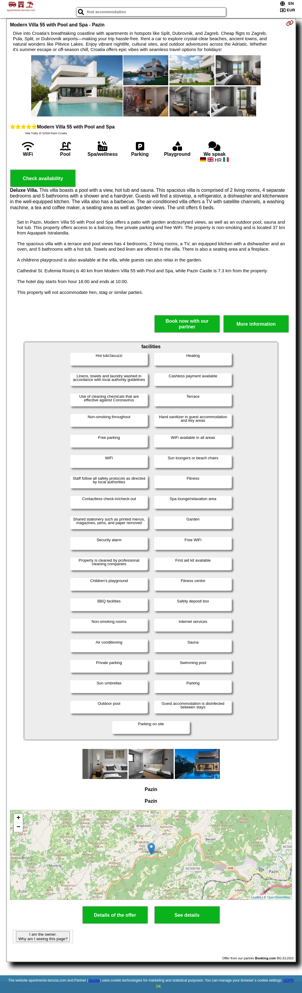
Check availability (43, 178)
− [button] (18, 827)
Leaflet (256, 897)
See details (187, 915)
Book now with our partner (187, 323)
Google (94, 980)
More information (256, 324)
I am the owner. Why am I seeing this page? (42, 936)
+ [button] (18, 818)
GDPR (288, 980)
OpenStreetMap (278, 897)
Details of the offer (115, 915)
